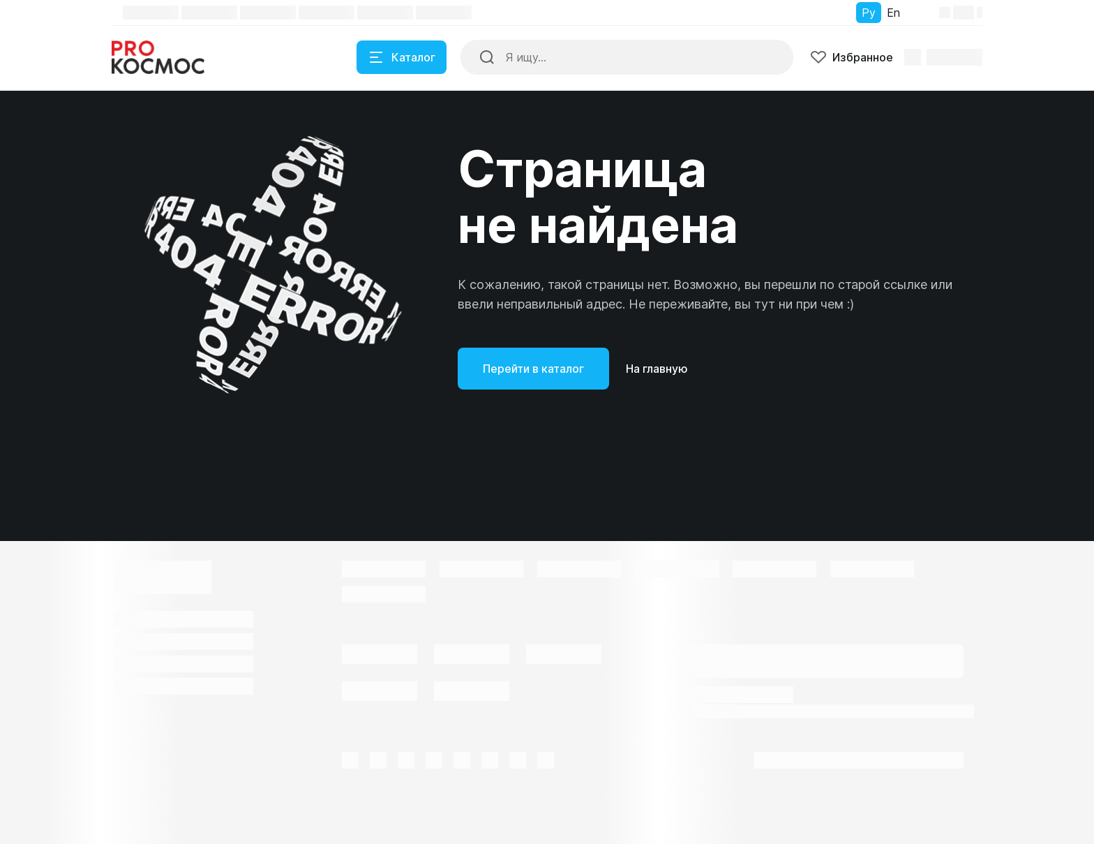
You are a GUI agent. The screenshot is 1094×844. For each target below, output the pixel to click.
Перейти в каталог (533, 369)
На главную (657, 369)
